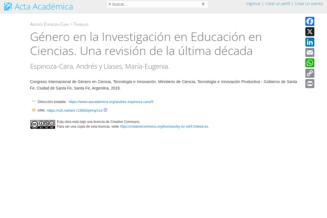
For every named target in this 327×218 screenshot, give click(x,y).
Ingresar (253, 3)
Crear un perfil (277, 3)
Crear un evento (309, 3)
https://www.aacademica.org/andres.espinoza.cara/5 (111, 102)
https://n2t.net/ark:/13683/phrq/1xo (75, 110)
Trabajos (81, 24)
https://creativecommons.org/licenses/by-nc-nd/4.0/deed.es (164, 126)
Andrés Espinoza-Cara (49, 24)
